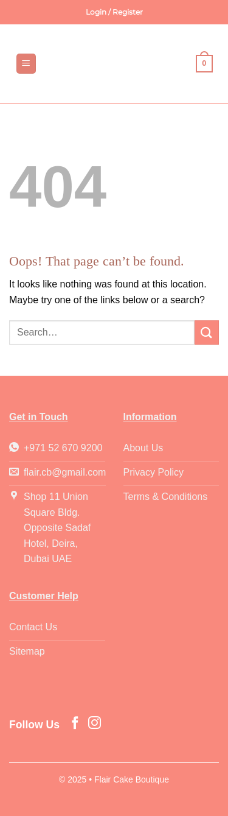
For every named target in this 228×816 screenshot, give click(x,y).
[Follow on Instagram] (94, 724)
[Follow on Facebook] (75, 724)
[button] (114, 12)
